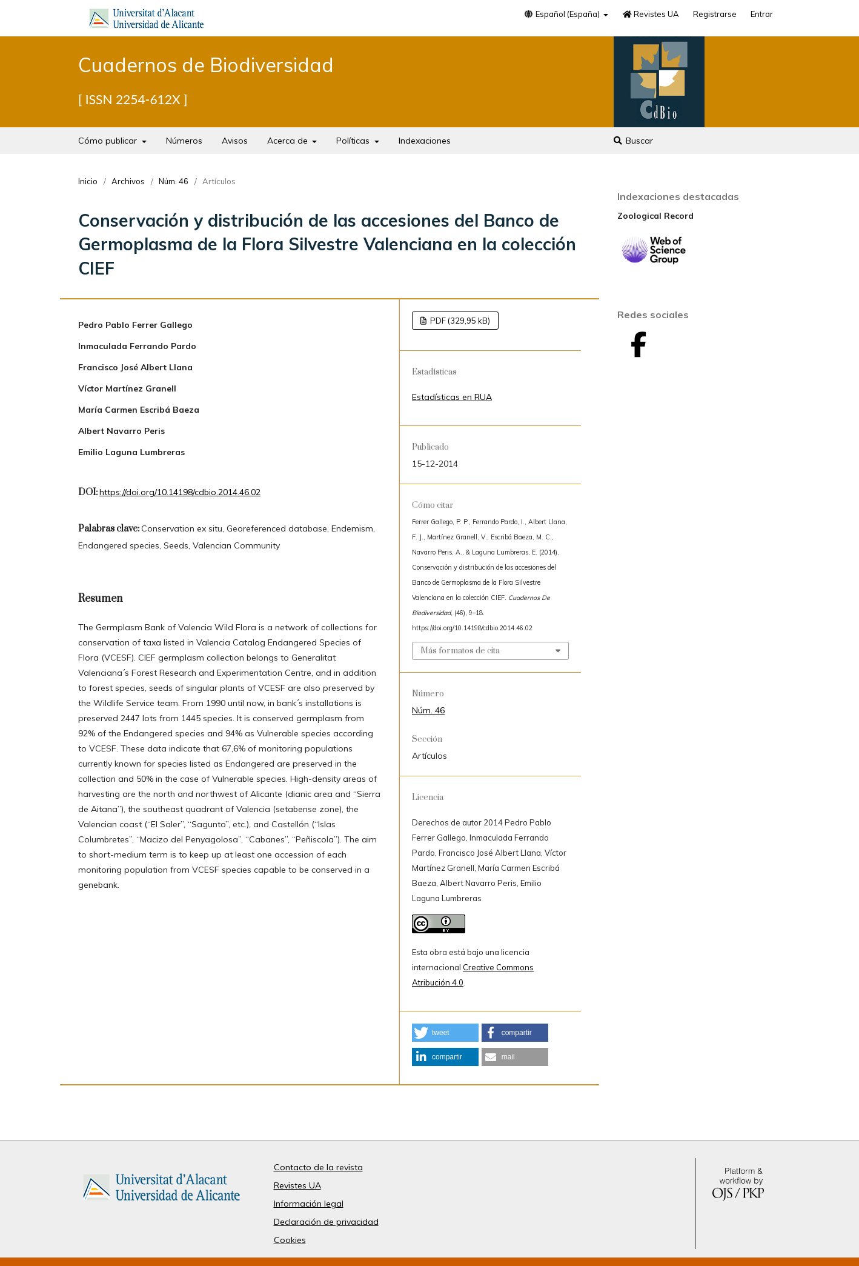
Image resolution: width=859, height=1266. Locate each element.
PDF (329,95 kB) (459, 320)
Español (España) (563, 14)
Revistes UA (650, 14)
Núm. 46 (173, 181)
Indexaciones (425, 140)
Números (184, 140)
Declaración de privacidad (326, 1221)
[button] (445, 1033)
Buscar (632, 140)
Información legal (308, 1203)
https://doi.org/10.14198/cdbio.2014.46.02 (179, 492)
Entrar (762, 14)
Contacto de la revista (318, 1167)
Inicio (88, 181)
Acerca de (288, 140)
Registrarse (715, 14)
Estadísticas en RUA (452, 396)
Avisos (235, 140)
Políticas (354, 140)
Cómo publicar (108, 140)
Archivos (128, 181)
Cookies (290, 1239)
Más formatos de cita (460, 650)
